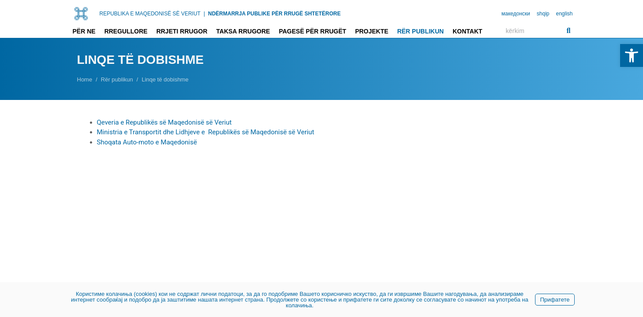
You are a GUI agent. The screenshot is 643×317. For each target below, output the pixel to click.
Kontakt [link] (467, 31)
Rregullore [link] (126, 31)
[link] (631, 55)
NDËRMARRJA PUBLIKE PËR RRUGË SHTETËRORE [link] (274, 14)
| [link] (204, 14)
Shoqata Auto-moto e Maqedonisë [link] (147, 142)
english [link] (564, 14)
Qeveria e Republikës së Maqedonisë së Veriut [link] (164, 122)
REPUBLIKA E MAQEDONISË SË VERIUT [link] (150, 14)
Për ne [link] (84, 31)
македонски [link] (516, 14)
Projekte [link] (371, 31)
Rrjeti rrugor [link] (182, 31)
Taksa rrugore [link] (243, 31)
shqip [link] (543, 14)
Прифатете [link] (554, 299)
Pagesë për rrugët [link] (312, 31)
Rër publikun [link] (420, 31)
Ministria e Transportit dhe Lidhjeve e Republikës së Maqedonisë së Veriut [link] (205, 132)
